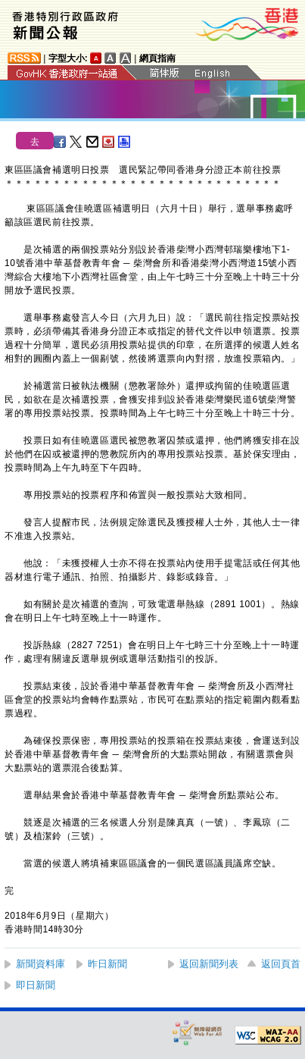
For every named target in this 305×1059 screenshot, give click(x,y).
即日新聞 (35, 985)
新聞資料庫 (40, 964)
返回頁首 (280, 964)
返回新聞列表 (208, 964)
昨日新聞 (107, 964)
